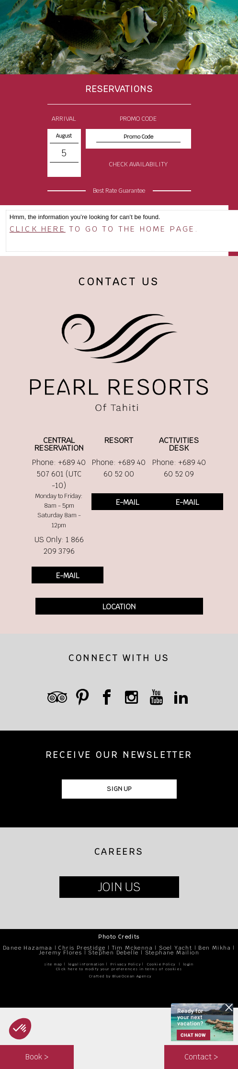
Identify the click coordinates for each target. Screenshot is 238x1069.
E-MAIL (67, 575)
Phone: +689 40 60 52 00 (119, 468)
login (188, 964)
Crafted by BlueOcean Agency (120, 976)
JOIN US (119, 887)
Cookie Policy (161, 964)
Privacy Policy (126, 964)
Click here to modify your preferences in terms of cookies (119, 969)
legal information (86, 964)
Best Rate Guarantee (119, 191)
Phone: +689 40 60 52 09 (179, 468)
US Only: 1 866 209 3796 (59, 545)
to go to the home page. (104, 229)
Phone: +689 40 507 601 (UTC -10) (59, 474)
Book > (36, 1056)
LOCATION (119, 606)
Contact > (201, 1056)
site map (53, 964)
